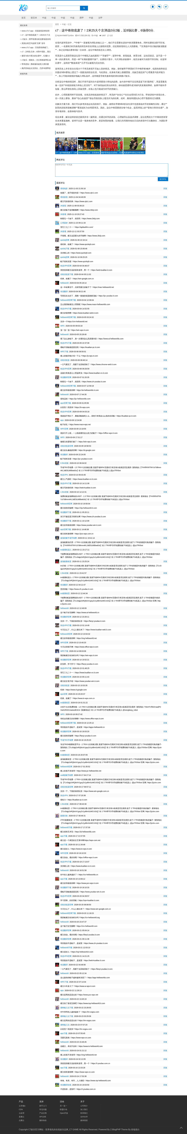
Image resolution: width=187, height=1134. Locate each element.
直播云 (21, 1117)
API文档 (42, 1117)
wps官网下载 (65, 403)
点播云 (21, 1120)
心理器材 (64, 223)
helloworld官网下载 (68, 300)
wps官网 (63, 694)
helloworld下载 (66, 827)
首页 (23, 18)
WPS (62, 326)
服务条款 (43, 1120)
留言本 (34, 18)
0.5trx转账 (64, 463)
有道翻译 (64, 291)
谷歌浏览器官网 (66, 446)
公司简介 (84, 1106)
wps (62, 420)
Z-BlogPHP (115, 1129)
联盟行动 (63, 1109)
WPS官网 (64, 429)
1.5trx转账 (64, 492)
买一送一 (63, 1106)
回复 (165, 188)
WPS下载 (64, 352)
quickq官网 (64, 240)
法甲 (100, 18)
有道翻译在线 (65, 1085)
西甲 (82, 18)
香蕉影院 (64, 197)
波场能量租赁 (65, 561)
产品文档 (43, 1113)
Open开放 (64, 1113)
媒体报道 (84, 1120)
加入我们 (84, 1109)
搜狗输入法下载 (66, 1008)
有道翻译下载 (65, 512)
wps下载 (63, 836)
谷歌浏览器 (64, 360)
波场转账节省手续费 (68, 538)
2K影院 (63, 206)
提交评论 (163, 179)
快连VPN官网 (65, 266)
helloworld (64, 283)
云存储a (22, 1106)
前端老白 (135, 1129)
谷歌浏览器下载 (66, 274)
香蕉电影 (64, 188)
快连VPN (64, 475)
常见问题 (43, 1109)
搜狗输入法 (64, 1025)
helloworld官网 (66, 504)
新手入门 (43, 1106)
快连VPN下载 (65, 309)
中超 (44, 18)
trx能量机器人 (66, 550)
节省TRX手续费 (66, 740)
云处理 (21, 1113)
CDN (21, 1109)
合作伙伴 (84, 1117)
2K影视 (63, 214)
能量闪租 (64, 816)
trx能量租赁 (65, 593)
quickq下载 (64, 249)
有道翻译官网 (65, 377)
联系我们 (84, 1113)
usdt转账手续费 (66, 775)
